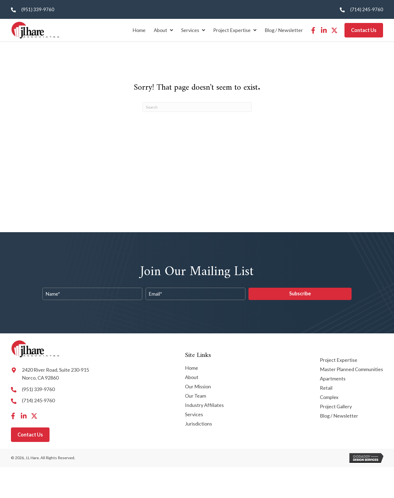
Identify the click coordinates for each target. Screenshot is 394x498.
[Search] (197, 107)
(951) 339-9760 (37, 9)
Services (194, 414)
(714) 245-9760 (366, 9)
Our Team (195, 396)
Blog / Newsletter (339, 416)
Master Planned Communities (351, 369)
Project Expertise (338, 360)
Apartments (333, 378)
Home (191, 368)
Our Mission (198, 386)
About (191, 377)
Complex (329, 397)
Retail (326, 388)
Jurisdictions (198, 424)
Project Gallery (336, 406)
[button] (313, 30)
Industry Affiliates (204, 405)
